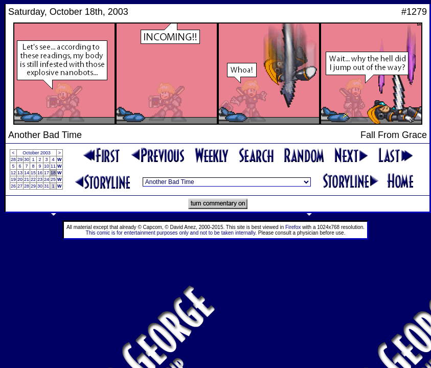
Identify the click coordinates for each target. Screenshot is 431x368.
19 (13, 179)
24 (46, 179)
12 (13, 172)
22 (33, 179)
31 (46, 186)
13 (19, 172)
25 (53, 179)
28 (13, 159)
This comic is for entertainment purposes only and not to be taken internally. (171, 233)
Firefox (293, 227)
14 (26, 172)
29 (19, 159)
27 (19, 186)
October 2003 (36, 152)
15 (33, 172)
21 (26, 179)
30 (26, 159)
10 (46, 166)
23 (39, 179)
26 (13, 186)
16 (39, 172)
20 (19, 179)
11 (53, 166)
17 (46, 172)
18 (53, 172)
